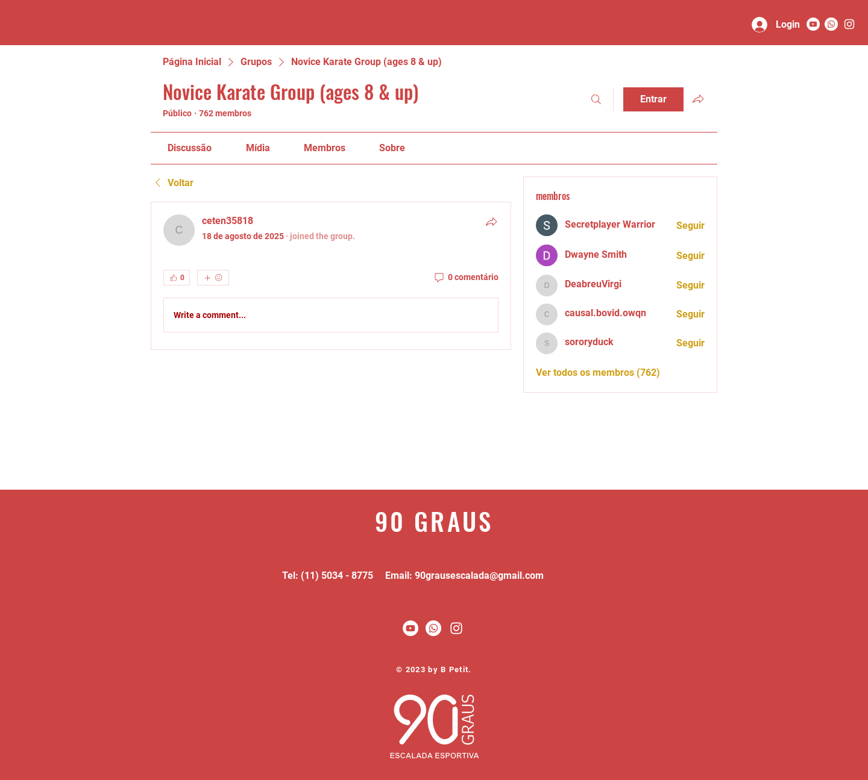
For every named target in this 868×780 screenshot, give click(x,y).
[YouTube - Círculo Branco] (813, 24)
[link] (190, 148)
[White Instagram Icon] (456, 628)
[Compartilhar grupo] (698, 99)
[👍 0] (176, 277)
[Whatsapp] (831, 24)
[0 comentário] (465, 278)
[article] (331, 276)
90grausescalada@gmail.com (479, 575)
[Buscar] (596, 99)
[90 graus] (849, 24)
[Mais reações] (213, 277)
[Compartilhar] (491, 221)
